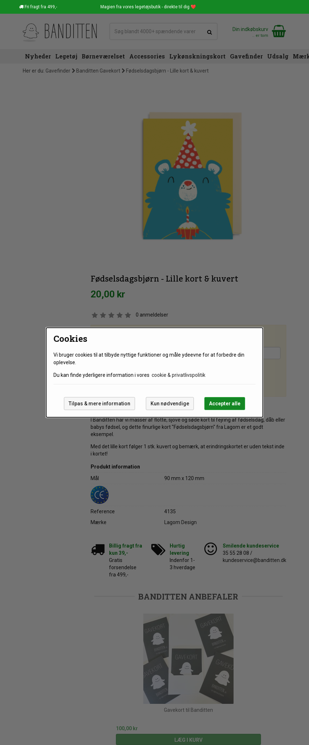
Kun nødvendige (170, 403)
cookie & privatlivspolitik (178, 375)
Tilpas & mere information (99, 403)
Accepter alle (224, 403)
